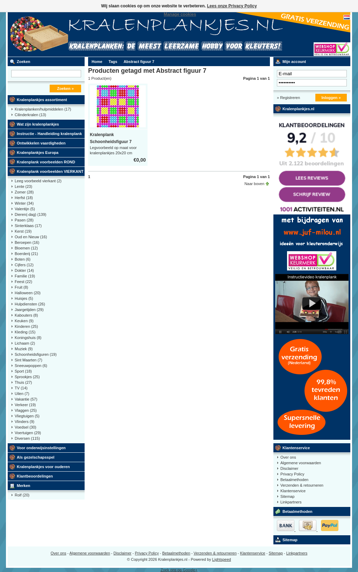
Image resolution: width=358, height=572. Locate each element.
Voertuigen (28, 433)
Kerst (23, 231)
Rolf (22, 495)
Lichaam (25, 343)
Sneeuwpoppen (31, 365)
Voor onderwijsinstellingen (41, 448)
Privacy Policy (292, 474)
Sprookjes (27, 377)
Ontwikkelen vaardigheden (41, 143)
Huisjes (24, 298)
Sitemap (287, 496)
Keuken (24, 321)
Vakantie (26, 399)
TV (21, 388)
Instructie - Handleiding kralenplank (49, 134)
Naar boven (254, 184)
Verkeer (25, 405)
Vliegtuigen (27, 416)
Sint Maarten (28, 360)
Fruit (21, 287)
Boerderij (26, 254)
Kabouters (26, 315)
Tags (113, 61)
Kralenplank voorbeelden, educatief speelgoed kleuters (100, 34)
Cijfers (24, 265)
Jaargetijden (29, 310)
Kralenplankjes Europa (37, 152)
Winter (24, 203)
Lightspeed (221, 559)
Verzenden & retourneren (301, 485)
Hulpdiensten (30, 304)
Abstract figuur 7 (138, 61)
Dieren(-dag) (30, 214)
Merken (23, 485)
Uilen (22, 393)
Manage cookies (180, 14)
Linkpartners (291, 502)
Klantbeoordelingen (35, 476)
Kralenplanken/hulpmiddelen (43, 109)
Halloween (28, 293)
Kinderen (26, 326)
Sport (23, 371)
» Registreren (288, 98)
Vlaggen (26, 410)
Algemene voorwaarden (300, 463)
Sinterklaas (28, 226)
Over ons (288, 457)
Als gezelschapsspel (36, 457)
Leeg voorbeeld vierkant (38, 181)
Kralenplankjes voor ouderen (43, 467)
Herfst (24, 198)
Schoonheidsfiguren (36, 354)
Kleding (25, 332)
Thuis (23, 382)
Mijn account (294, 61)
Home (97, 61)
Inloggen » (331, 98)
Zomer (24, 192)
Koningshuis (28, 338)
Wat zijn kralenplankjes (38, 124)
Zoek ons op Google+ (179, 570)
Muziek (24, 349)
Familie (25, 276)
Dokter (24, 270)
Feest (23, 282)
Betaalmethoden (294, 480)
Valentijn (25, 209)
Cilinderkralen (30, 115)
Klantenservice (296, 448)
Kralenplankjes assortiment (42, 100)
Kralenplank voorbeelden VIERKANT (50, 171)
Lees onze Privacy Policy (232, 5)
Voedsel (25, 427)
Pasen (24, 220)
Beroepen (27, 242)
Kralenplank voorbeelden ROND (46, 162)
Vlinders (24, 421)
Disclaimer (289, 468)
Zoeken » (65, 88)
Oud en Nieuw (31, 237)
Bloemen (26, 248)
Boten (22, 259)
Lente (23, 186)
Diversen (27, 438)
